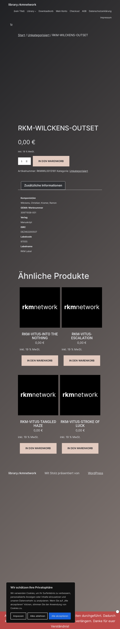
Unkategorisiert (39, 35)
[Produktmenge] (24, 161)
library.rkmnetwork (22, 4)
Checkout (75, 11)
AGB (84, 11)
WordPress (95, 473)
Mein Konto (61, 11)
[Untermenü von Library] (35, 11)
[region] (40, 602)
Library (30, 11)
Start (21, 35)
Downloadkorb (46, 11)
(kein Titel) (19, 11)
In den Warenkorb (51, 161)
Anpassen (18, 616)
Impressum (106, 17)
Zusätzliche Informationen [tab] (43, 185)
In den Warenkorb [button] (40, 360)
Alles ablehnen (37, 616)
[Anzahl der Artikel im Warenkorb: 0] (11, 25)
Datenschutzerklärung (100, 11)
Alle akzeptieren (60, 616)
